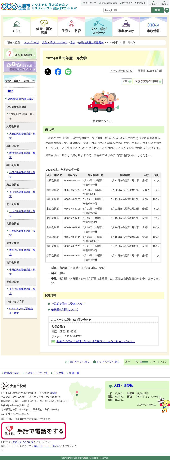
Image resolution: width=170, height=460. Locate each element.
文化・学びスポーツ (99, 31)
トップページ (31, 42)
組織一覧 (74, 372)
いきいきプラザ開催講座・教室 (21, 310)
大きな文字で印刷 (146, 81)
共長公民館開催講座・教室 (22, 232)
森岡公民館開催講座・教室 (22, 252)
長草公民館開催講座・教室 (22, 291)
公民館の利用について (64, 309)
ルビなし (164, 3)
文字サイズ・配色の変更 (134, 3)
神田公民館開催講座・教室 (22, 174)
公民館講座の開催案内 (91, 42)
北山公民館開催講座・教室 (22, 213)
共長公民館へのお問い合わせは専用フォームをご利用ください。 (95, 341)
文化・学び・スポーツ (54, 42)
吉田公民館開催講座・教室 (22, 271)
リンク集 (58, 372)
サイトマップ (89, 3)
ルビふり (153, 3)
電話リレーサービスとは (48, 446)
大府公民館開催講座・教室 (22, 135)
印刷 (125, 81)
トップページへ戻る (108, 361)
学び (72, 42)
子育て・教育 (71, 31)
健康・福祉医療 (44, 31)
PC (136, 361)
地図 (53, 393)
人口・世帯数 (123, 385)
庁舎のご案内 (11, 372)
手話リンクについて (23, 442)
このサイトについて (36, 372)
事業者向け (126, 31)
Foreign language (108, 3)
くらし (17, 31)
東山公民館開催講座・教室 (22, 194)
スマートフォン (158, 361)
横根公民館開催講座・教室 (22, 155)
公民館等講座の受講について (68, 303)
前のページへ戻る (79, 361)
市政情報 (153, 31)
